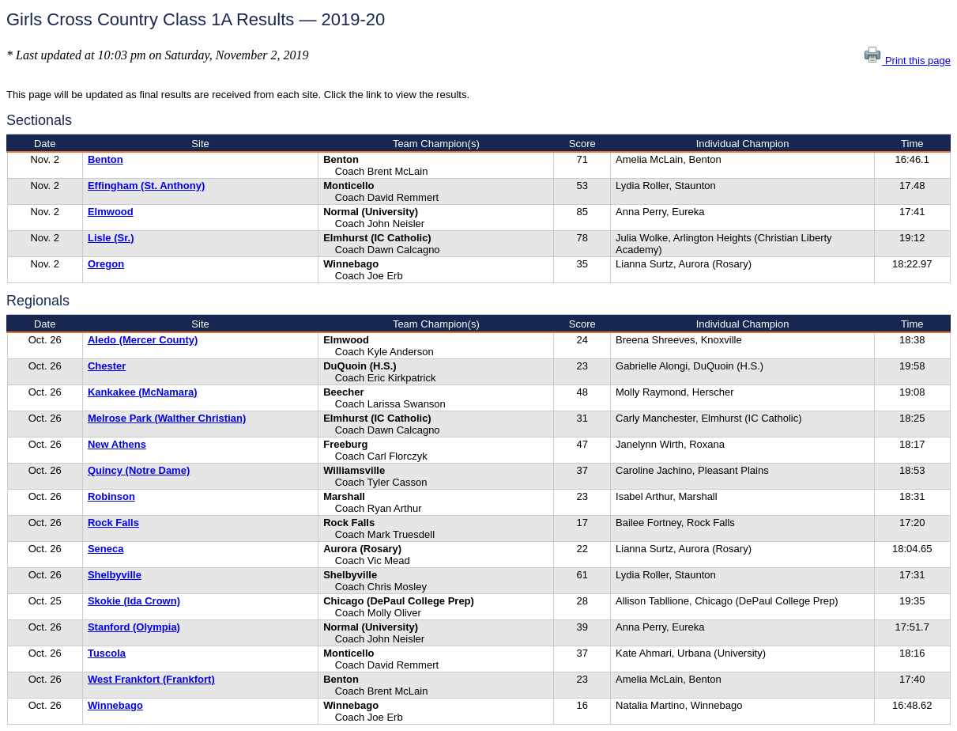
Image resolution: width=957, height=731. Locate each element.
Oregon (106, 264)
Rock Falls (113, 522)
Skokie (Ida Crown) (134, 601)
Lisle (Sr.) (111, 238)
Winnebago (115, 705)
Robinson (111, 496)
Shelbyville (114, 575)
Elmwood (111, 212)
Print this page (907, 60)
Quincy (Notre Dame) (139, 470)
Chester (107, 366)
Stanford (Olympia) (134, 627)
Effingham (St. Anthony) (146, 185)
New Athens (117, 444)
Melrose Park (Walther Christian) (167, 418)
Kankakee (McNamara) (143, 392)
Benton (105, 159)
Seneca (106, 549)
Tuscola (107, 653)
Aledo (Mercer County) (143, 340)
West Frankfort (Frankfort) (151, 679)
